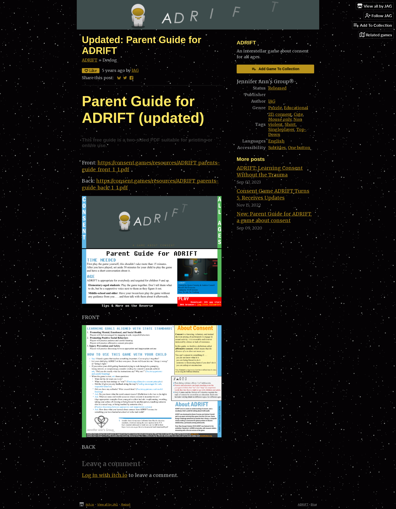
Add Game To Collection (276, 69)
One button (299, 147)
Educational (296, 107)
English (276, 141)
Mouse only (279, 119)
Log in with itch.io (104, 475)
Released (277, 88)
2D (270, 114)
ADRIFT (89, 60)
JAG (135, 70)
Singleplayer (281, 129)
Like (91, 70)
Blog (314, 504)
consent (283, 114)
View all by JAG (107, 504)
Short (290, 124)
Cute (298, 114)
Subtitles (277, 147)
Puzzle (275, 107)
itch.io (90, 504)
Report (125, 504)
